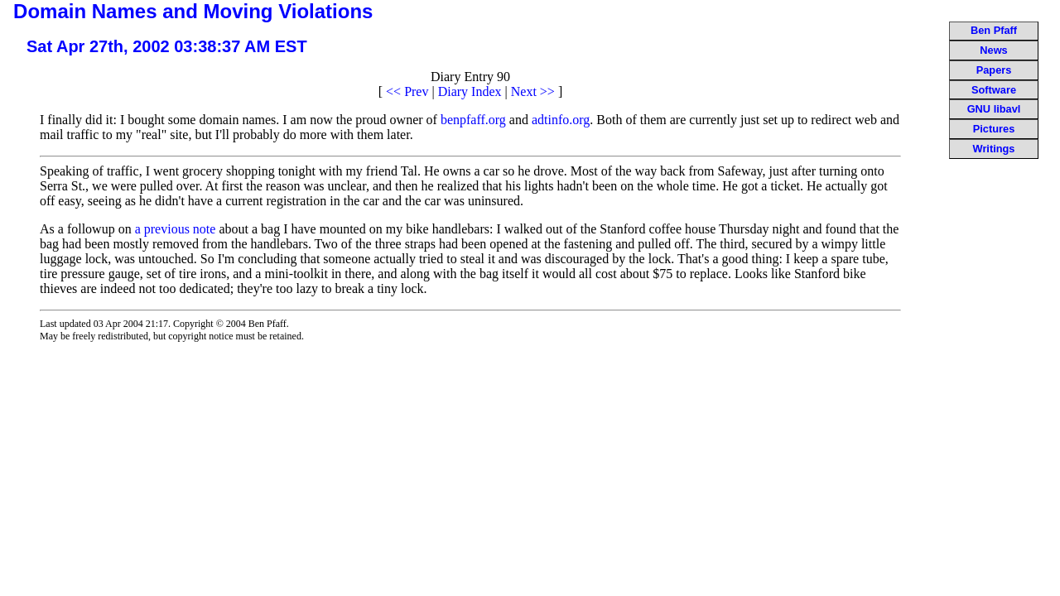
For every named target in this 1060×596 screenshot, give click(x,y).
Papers (994, 70)
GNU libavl (994, 109)
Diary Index (470, 91)
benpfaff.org (473, 120)
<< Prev (407, 91)
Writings (994, 149)
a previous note (175, 229)
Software (993, 90)
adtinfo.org (561, 120)
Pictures (994, 129)
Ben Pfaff (994, 30)
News (993, 50)
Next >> (533, 91)
